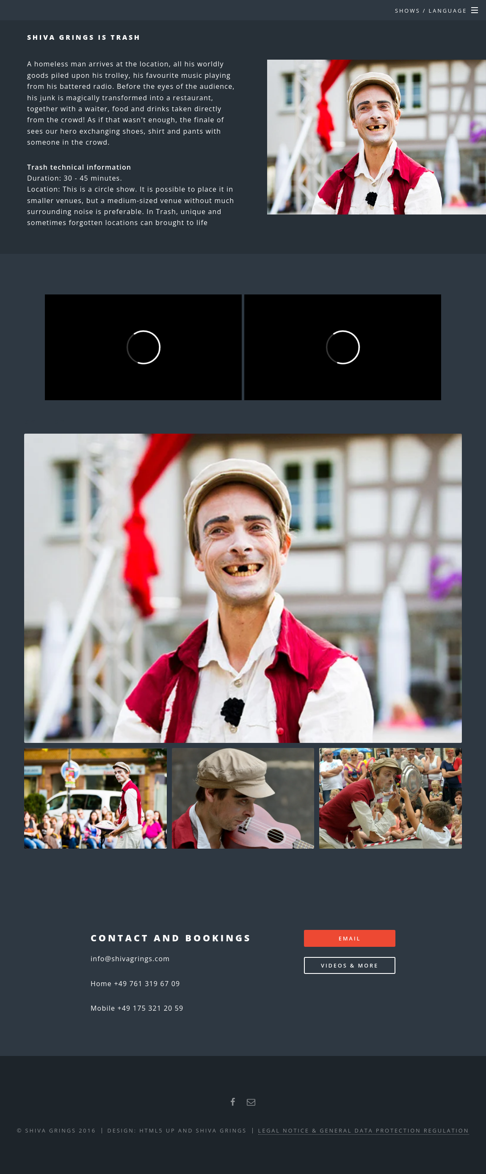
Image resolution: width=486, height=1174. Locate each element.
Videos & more (349, 965)
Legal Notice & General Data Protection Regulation (363, 1130)
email (350, 938)
